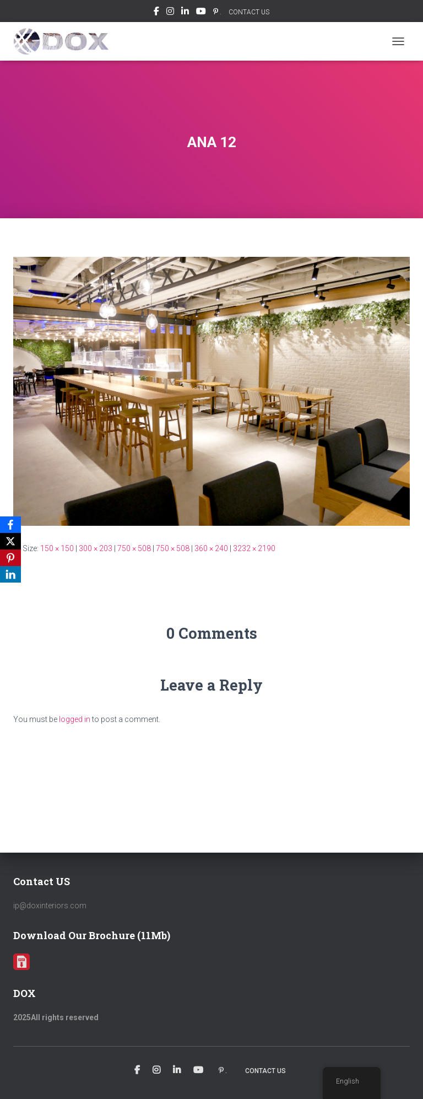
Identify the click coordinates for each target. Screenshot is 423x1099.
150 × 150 (57, 548)
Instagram (170, 12)
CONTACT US (249, 12)
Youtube (201, 12)
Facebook (156, 12)
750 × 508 (134, 548)
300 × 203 (95, 548)
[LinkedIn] (10, 574)
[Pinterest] (10, 558)
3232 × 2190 (254, 548)
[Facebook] (10, 524)
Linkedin (185, 12)
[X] (10, 541)
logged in (74, 719)
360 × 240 (211, 548)
